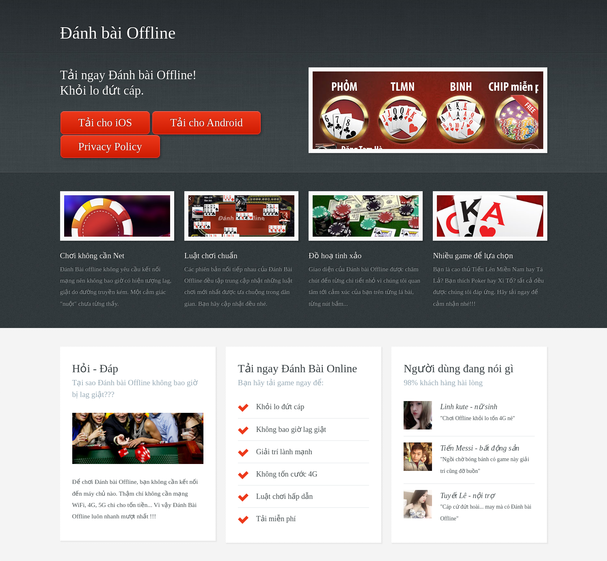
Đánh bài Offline (118, 32)
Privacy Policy (110, 146)
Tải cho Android (206, 123)
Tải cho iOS (105, 123)
